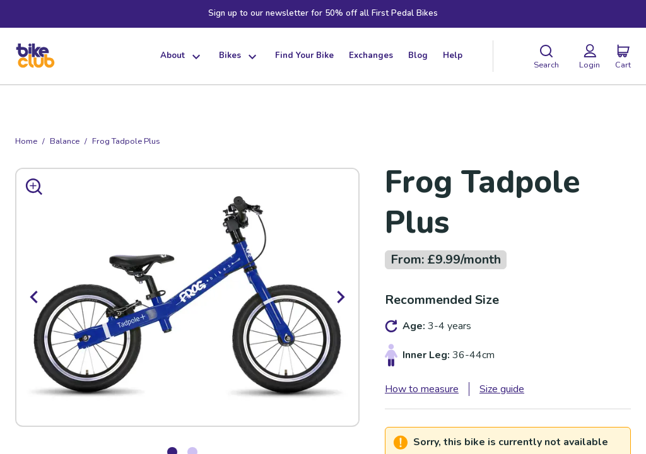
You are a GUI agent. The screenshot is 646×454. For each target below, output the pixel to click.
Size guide (501, 389)
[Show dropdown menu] (194, 56)
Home (26, 141)
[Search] (546, 56)
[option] (187, 297)
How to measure (422, 389)
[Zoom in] (34, 186)
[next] (340, 297)
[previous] (34, 297)
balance (64, 141)
